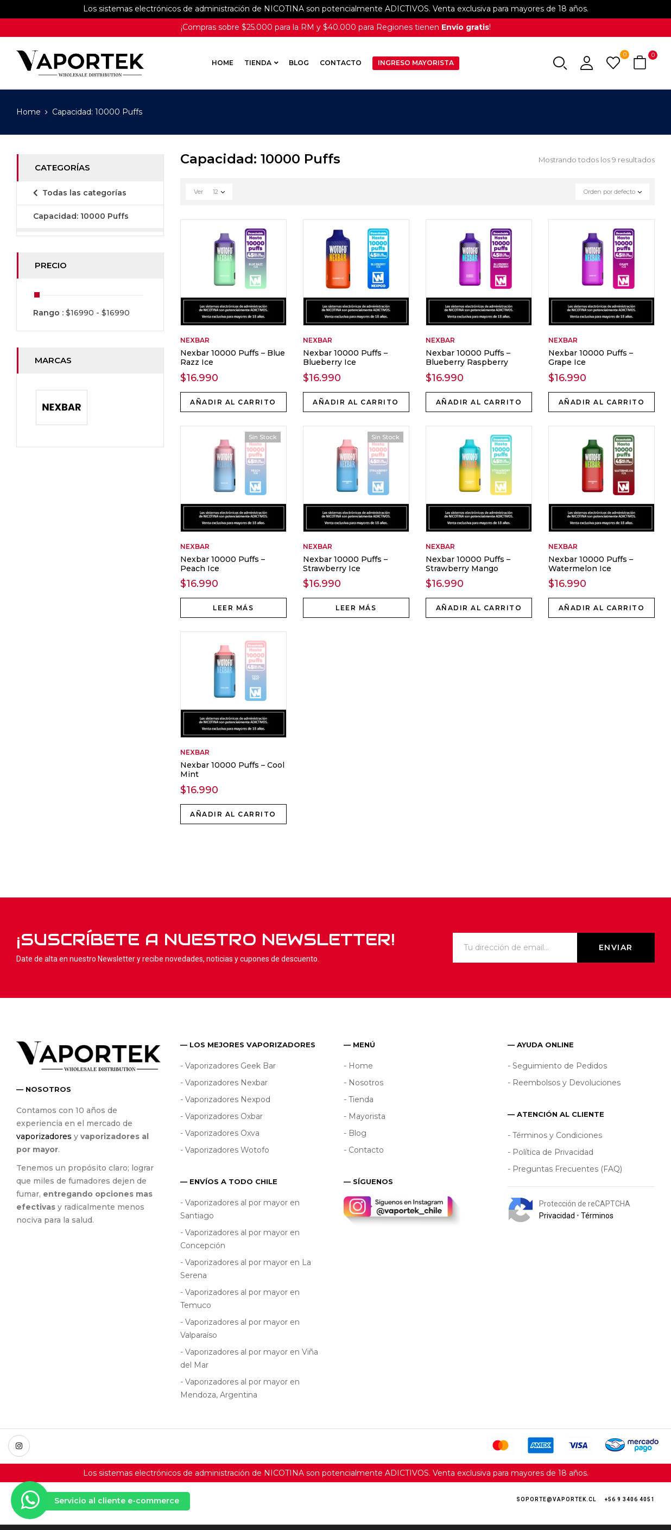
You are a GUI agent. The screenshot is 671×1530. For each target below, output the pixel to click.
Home (28, 112)
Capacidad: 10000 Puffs (81, 216)
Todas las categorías (84, 193)
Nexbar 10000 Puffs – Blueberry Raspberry (468, 357)
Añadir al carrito (233, 402)
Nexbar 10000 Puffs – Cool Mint (232, 769)
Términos (597, 1215)
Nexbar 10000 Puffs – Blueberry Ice (345, 357)
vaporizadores (44, 1136)
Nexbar (195, 340)
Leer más (233, 608)
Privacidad (557, 1215)
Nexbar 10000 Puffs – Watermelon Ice (590, 563)
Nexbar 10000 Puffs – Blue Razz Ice (232, 357)
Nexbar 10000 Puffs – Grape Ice (590, 357)
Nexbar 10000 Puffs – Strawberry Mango (468, 563)
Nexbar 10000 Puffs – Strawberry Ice (345, 563)
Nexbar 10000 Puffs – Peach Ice (222, 563)
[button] (641, 63)
